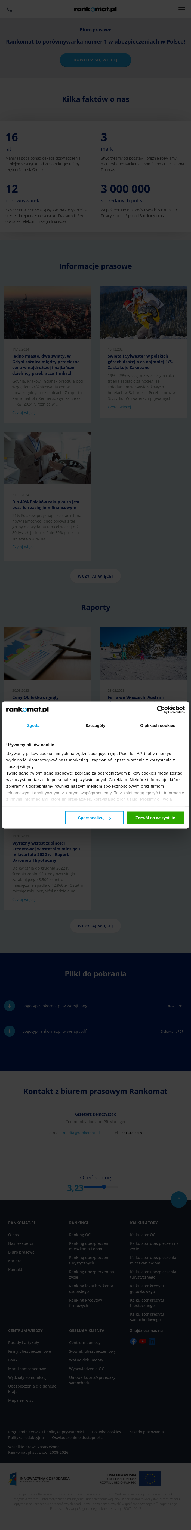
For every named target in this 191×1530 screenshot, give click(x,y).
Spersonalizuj (94, 817)
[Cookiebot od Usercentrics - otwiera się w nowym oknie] (161, 710)
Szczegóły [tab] (95, 725)
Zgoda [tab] (33, 725)
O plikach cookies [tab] (157, 725)
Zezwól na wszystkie (155, 817)
